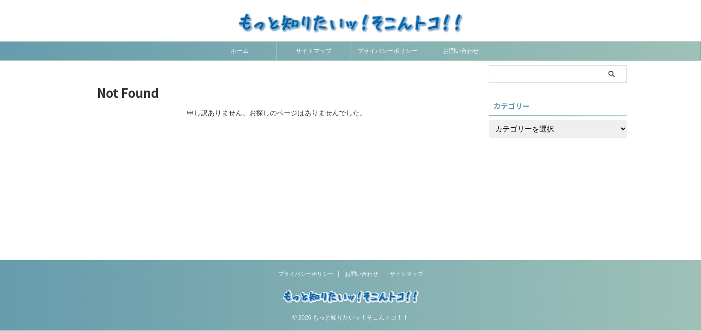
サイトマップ (314, 50)
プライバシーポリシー (387, 50)
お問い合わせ (461, 50)
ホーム (240, 50)
